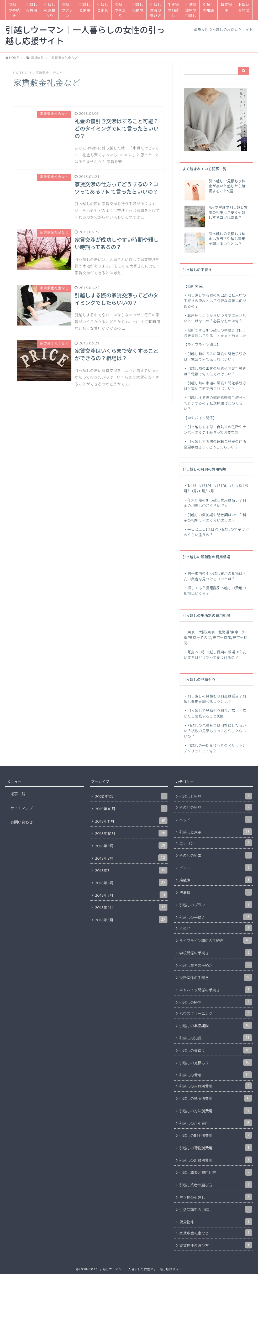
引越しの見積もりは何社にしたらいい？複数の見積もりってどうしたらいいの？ (215, 731)
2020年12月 (131, 796)
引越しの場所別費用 (215, 1098)
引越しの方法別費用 (215, 1110)
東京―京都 (222, 638)
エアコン (215, 842)
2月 (197, 485)
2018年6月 (131, 882)
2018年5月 (131, 894)
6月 (227, 485)
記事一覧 (17, 794)
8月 (242, 485)
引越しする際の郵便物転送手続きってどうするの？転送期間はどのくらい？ (215, 403)
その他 (215, 928)
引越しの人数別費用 (215, 1085)
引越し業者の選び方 (155, 10)
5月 (219, 485)
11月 (201, 491)
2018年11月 (131, 820)
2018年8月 (131, 857)
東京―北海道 (218, 632)
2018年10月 (131, 833)
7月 (234, 485)
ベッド (215, 819)
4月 (212, 485)
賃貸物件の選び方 (215, 1245)
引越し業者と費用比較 (215, 1172)
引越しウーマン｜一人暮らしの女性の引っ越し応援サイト (85, 36)
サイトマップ (21, 808)
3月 (204, 485)
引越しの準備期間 (215, 1025)
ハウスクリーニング (215, 1013)
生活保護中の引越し (190, 10)
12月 (210, 491)
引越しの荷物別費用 (215, 1147)
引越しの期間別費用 (215, 1135)
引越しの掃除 (137, 8)
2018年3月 (131, 919)
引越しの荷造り (120, 10)
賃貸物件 (226, 8)
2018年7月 (131, 870)
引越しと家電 (84, 8)
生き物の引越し (173, 10)
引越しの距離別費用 (215, 1159)
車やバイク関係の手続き (215, 989)
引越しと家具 (102, 8)
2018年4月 (131, 907)
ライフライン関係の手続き (215, 940)
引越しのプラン (67, 10)
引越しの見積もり (49, 10)
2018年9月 (131, 845)
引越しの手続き (14, 10)
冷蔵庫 (215, 879)
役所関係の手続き (215, 977)
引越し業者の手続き (215, 965)
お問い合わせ (243, 8)
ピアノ (215, 867)
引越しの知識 (208, 8)
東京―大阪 (196, 632)
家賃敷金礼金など (215, 1232)
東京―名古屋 (200, 638)
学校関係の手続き (215, 952)
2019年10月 (131, 808)
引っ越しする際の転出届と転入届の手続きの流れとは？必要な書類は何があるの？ (215, 301)
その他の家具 (215, 807)
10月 (193, 491)
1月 (190, 485)
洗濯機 (215, 892)
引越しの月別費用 (215, 1122)
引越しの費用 (31, 8)
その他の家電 (215, 855)
